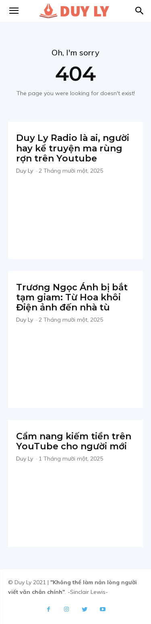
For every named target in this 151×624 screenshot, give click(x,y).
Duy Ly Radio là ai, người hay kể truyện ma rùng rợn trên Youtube (72, 148)
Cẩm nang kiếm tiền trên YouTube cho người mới (73, 441)
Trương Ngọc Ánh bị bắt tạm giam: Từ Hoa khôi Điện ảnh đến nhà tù (72, 297)
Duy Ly (24, 170)
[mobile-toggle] (14, 11)
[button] (139, 11)
